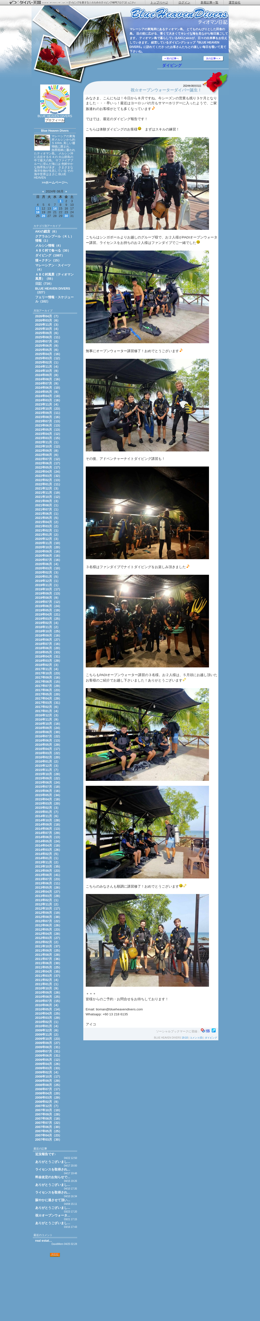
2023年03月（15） (48, 438)
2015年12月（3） (47, 765)
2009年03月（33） (48, 1068)
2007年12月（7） (47, 1106)
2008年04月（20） (48, 1093)
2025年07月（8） (47, 341)
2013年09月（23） (48, 871)
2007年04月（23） (48, 1135)
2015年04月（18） (48, 799)
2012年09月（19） (48, 913)
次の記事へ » (213, 58)
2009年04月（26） (48, 1064)
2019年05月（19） (48, 610)
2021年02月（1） (47, 530)
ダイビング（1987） (50, 255)
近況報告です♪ (45, 1154)
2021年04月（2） (47, 522)
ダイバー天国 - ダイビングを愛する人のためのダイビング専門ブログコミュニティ (75, 2)
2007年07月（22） (48, 1123)
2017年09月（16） (48, 677)
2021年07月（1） (47, 509)
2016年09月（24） (48, 728)
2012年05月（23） (48, 929)
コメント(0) (196, 1037)
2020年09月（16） (48, 551)
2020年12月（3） (47, 539)
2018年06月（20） (48, 648)
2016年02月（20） (48, 757)
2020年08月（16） (48, 555)
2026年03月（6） (47, 320)
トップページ (159, 2)
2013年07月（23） (48, 879)
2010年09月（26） (48, 992)
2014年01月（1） (47, 858)
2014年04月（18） (48, 845)
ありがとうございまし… (52, 1162)
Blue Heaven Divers (55, 130)
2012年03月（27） (48, 938)
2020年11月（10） (48, 543)
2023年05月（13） (48, 429)
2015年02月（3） (47, 808)
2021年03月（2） (47, 526)
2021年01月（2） (47, 534)
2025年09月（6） (47, 333)
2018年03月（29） (48, 660)
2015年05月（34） (48, 795)
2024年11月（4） (47, 366)
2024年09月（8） (47, 375)
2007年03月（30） (48, 1139)
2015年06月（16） (48, 791)
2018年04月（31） (48, 656)
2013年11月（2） (47, 862)
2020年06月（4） (47, 564)
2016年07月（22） (48, 736)
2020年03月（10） (48, 568)
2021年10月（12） (48, 497)
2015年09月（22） (48, 778)
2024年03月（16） (48, 400)
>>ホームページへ (55, 182)
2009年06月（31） (48, 1055)
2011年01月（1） (47, 984)
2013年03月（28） (48, 896)
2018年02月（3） (47, 665)
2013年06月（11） (48, 883)
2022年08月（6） (47, 455)
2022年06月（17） (48, 463)
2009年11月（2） (47, 1034)
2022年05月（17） (48, 467)
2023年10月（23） (48, 408)
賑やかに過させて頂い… (52, 1200)
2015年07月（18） (48, 786)
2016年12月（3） (47, 715)
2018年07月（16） (48, 644)
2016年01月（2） (47, 761)
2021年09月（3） (47, 501)
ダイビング (172, 65)
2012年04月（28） (48, 934)
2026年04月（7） (47, 316)
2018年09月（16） (48, 635)
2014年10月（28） (48, 820)
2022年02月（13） (48, 480)
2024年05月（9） (47, 392)
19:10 (185, 1037)
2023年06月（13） (48, 425)
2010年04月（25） (48, 1013)
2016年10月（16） (48, 723)
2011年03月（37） (48, 976)
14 (54, 208)
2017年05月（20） (48, 694)
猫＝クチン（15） (48, 260)
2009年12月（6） (47, 1030)
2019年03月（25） (48, 618)
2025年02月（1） (47, 362)
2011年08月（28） (48, 955)
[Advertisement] (55, 1289)
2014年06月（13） (48, 837)
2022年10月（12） (48, 446)
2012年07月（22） (48, 921)
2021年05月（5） (47, 518)
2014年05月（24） (48, 841)
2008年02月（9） (47, 1102)
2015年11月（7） (47, 770)
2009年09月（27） (48, 1043)
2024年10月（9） (47, 371)
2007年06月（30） (48, 1127)
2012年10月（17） (48, 908)
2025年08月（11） (48, 337)
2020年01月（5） (47, 576)
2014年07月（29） (48, 833)
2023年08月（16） (48, 417)
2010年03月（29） (48, 1018)
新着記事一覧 (209, 2)
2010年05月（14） (48, 1009)
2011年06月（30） (48, 963)
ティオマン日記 (179, 16)
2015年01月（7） (47, 812)
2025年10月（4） (47, 329)
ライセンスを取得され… (52, 1169)
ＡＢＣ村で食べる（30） (53, 250)
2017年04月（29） (48, 698)
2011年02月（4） (47, 980)
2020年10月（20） (48, 547)
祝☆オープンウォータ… (52, 1215)
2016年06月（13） (48, 740)
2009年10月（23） (48, 1039)
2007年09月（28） (48, 1114)
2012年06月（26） (48, 925)
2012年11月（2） (47, 904)
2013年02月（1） (47, 900)
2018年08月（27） (48, 639)
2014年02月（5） (47, 854)
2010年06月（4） (47, 1005)
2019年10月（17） (48, 589)
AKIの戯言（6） (46, 231)
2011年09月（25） (48, 950)
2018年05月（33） (48, 652)
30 (66, 216)
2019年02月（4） (47, 623)
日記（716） (44, 283)
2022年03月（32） (48, 476)
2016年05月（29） (48, 744)
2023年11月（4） (47, 404)
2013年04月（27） (48, 892)
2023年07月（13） (48, 421)
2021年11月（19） (48, 492)
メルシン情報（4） (49, 245)
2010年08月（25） (48, 997)
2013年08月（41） (48, 875)
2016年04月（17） (48, 749)
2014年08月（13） (48, 829)
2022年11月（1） (47, 442)
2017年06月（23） (48, 690)
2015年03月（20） (48, 803)
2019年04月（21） (48, 614)
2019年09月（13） (48, 593)
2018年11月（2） (47, 627)
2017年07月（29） (48, 686)
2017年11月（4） (47, 669)
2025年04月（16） (48, 354)
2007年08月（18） (48, 1118)
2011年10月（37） (48, 946)
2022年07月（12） (48, 459)
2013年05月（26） (48, 887)
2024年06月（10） (48, 387)
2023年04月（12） (48, 434)
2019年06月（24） (48, 606)
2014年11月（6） (47, 816)
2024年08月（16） (48, 379)
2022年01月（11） (48, 484)
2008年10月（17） (48, 1076)
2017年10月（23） (48, 673)
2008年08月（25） (48, 1085)
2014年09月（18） (48, 824)
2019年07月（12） (48, 602)
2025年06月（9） (47, 345)
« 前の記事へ (172, 58)
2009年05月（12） (48, 1060)
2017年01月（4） (47, 711)
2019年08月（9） (47, 597)
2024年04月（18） (48, 396)
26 (43, 216)
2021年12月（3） (47, 488)
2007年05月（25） (48, 1131)
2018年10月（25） (48, 631)
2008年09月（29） (48, 1081)
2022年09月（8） (47, 450)
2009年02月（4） (47, 1072)
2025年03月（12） (48, 358)
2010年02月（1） (47, 1022)
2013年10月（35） (48, 866)
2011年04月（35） (48, 971)
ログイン (184, 2)
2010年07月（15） (48, 1001)
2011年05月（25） (48, 967)
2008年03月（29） (48, 1097)
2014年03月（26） (48, 850)
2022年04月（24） (48, 471)
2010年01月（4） (47, 1026)
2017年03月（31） (48, 702)
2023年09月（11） (48, 413)
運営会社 (235, 2)
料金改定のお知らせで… (52, 1177)
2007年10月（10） (48, 1110)
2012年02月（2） (47, 942)
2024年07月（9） (47, 383)
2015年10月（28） (48, 774)
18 (37, 212)
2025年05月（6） (47, 350)
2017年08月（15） (48, 681)
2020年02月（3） (47, 572)
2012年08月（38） (48, 917)
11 (37, 208)
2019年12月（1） (47, 581)
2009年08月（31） (48, 1047)
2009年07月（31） (48, 1051)
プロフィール (54, 120)
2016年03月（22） (48, 753)
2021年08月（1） (47, 505)
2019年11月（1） (47, 585)
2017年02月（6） (47, 707)
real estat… (43, 1240)
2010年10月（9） (47, 988)
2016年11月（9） (47, 719)
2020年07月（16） (48, 560)
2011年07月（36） (48, 959)
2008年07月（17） (48, 1089)
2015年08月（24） (48, 782)
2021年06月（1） (47, 513)
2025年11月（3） (47, 324)
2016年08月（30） (48, 732)
